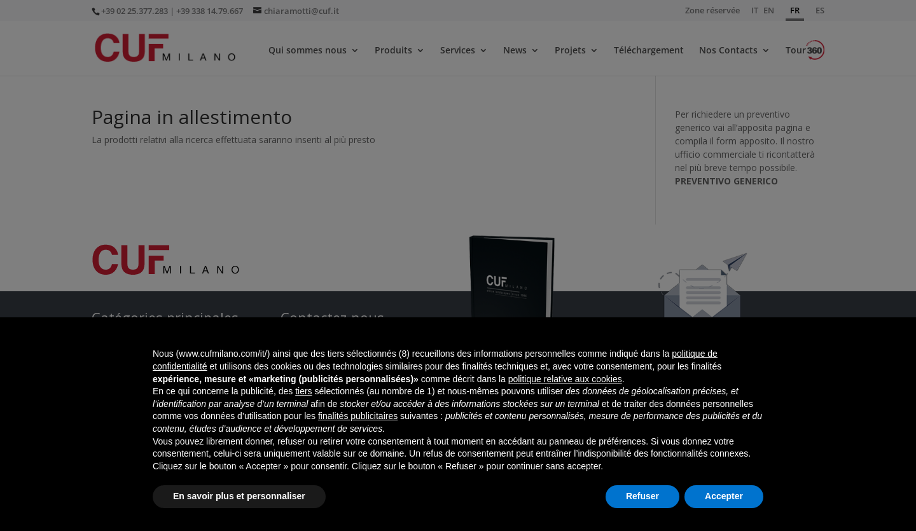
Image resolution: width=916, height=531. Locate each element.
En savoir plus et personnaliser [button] (239, 496)
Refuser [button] (642, 496)
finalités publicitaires (358, 416)
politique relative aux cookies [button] (565, 379)
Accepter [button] (724, 496)
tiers (303, 391)
